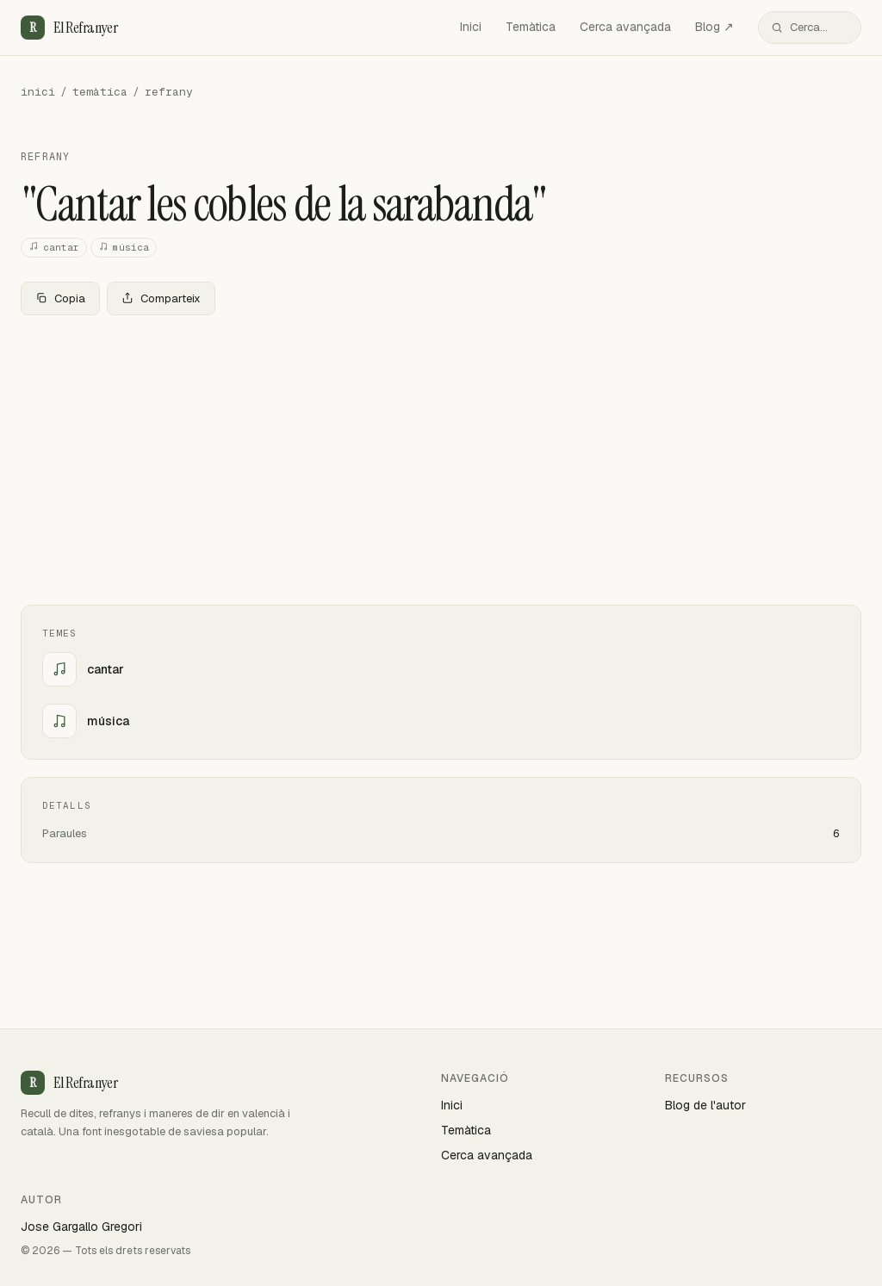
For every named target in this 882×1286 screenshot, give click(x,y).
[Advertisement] (441, 456)
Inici (470, 26)
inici (38, 91)
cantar (53, 247)
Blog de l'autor (705, 1105)
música (123, 247)
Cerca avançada (625, 26)
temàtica (99, 91)
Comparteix (161, 298)
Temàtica (531, 26)
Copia (60, 298)
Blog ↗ (714, 26)
